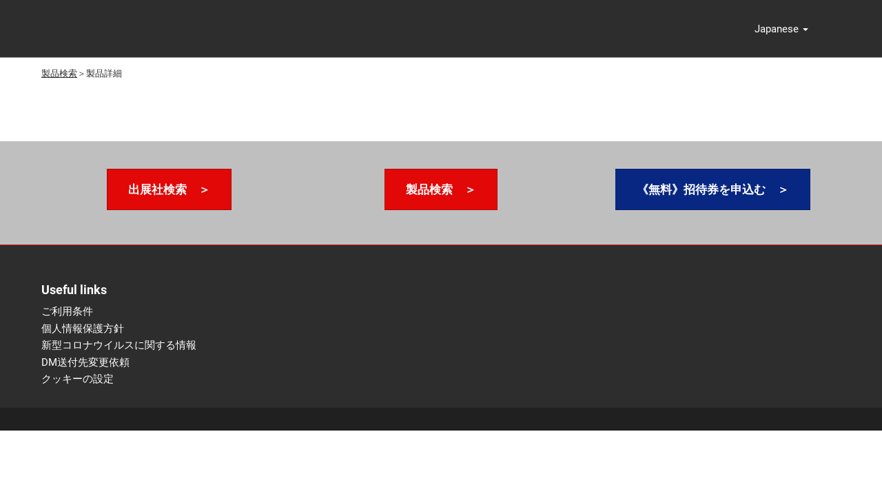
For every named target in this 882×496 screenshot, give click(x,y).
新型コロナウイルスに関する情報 (118, 345)
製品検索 (59, 73)
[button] (781, 29)
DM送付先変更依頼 (85, 362)
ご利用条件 (67, 311)
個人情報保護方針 (82, 328)
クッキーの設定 (77, 379)
